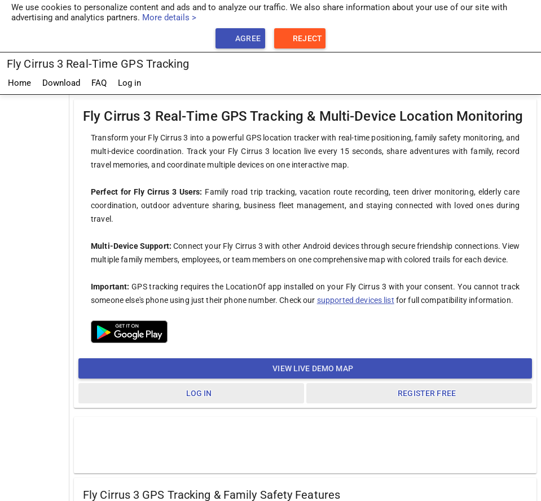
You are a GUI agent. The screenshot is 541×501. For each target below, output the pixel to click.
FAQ (99, 83)
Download (61, 83)
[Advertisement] (34, 264)
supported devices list (355, 300)
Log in (129, 83)
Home (19, 83)
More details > (169, 17)
